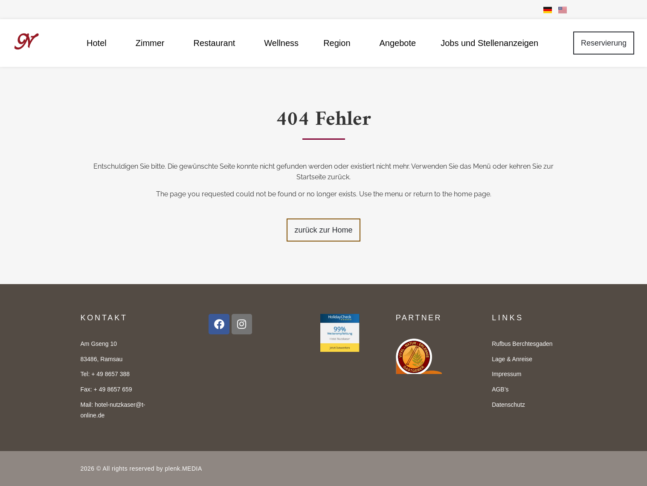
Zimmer (152, 43)
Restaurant (217, 43)
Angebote (398, 43)
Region (338, 43)
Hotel (99, 43)
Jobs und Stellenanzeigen (489, 43)
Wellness (281, 43)
